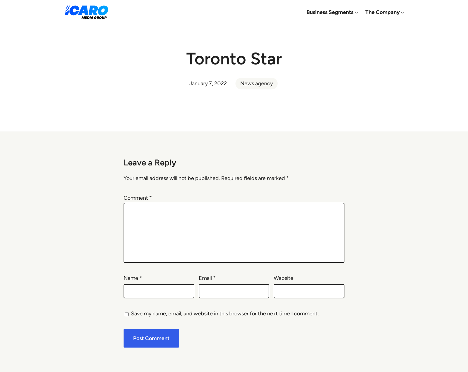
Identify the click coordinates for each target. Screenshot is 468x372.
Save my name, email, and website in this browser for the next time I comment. (225, 313)
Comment (138, 198)
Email (207, 278)
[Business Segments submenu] (356, 12)
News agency (256, 83)
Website (283, 278)
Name (133, 278)
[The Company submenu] (402, 12)
